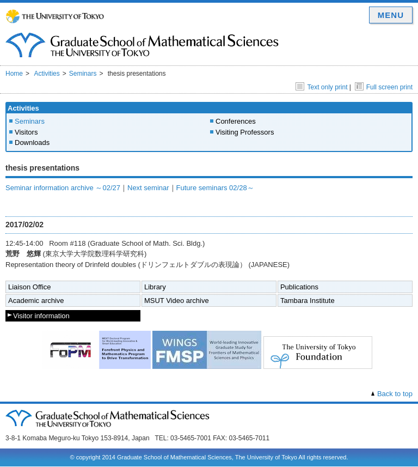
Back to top (395, 394)
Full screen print (384, 87)
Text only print (321, 87)
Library (155, 286)
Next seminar (148, 188)
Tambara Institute (307, 300)
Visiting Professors (245, 132)
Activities (46, 73)
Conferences (236, 121)
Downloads (32, 142)
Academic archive (36, 300)
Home (14, 73)
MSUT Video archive (176, 300)
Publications (299, 286)
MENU (391, 15)
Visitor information (41, 315)
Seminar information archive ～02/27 (62, 188)
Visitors (26, 132)
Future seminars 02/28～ (215, 188)
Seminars (83, 73)
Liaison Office (29, 286)
